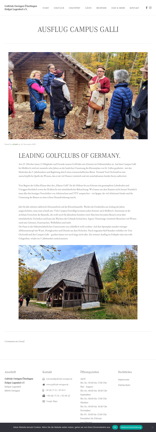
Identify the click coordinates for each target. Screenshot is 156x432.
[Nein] (152, 427)
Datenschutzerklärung (131, 427)
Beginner (101, 8)
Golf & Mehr (118, 8)
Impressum (123, 379)
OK (115, 427)
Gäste (88, 8)
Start (46, 8)
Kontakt (134, 8)
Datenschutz (124, 385)
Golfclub (59, 8)
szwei (15, 144)
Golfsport (74, 8)
